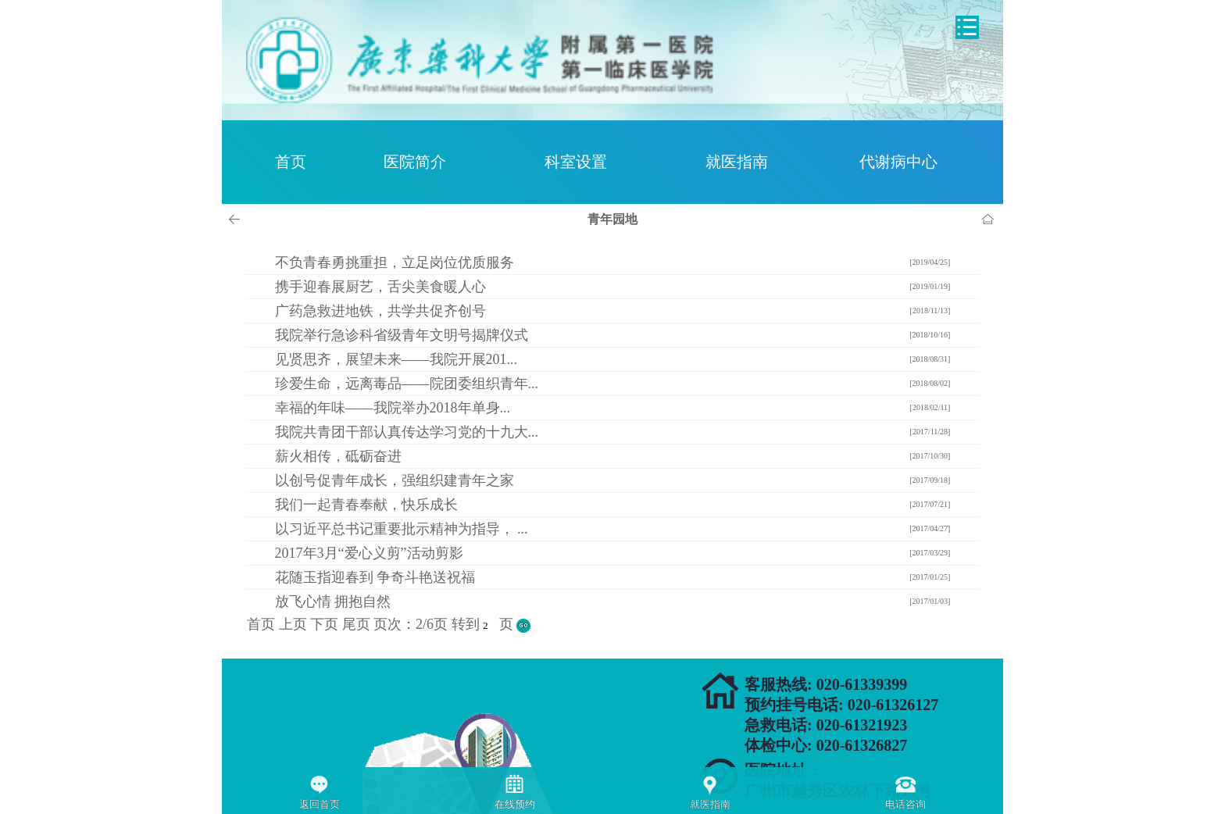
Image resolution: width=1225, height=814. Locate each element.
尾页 (356, 624)
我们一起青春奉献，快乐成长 (366, 504)
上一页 (237, 219)
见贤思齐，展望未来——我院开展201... (396, 359)
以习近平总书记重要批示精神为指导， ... (401, 529)
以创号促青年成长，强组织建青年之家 (394, 480)
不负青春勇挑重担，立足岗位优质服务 (394, 262)
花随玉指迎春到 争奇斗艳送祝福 (375, 577)
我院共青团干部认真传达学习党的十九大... (407, 432)
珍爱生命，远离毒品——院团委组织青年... (407, 383)
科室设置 (576, 161)
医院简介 (415, 161)
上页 (293, 624)
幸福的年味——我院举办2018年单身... (393, 408)
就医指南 (736, 161)
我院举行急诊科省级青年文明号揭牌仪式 (401, 335)
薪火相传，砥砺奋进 (338, 456)
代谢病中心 (898, 161)
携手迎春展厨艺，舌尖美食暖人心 (380, 287)
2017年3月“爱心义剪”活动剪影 (369, 553)
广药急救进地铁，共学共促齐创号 (380, 311)
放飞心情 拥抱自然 (333, 601)
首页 (290, 161)
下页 (324, 624)
